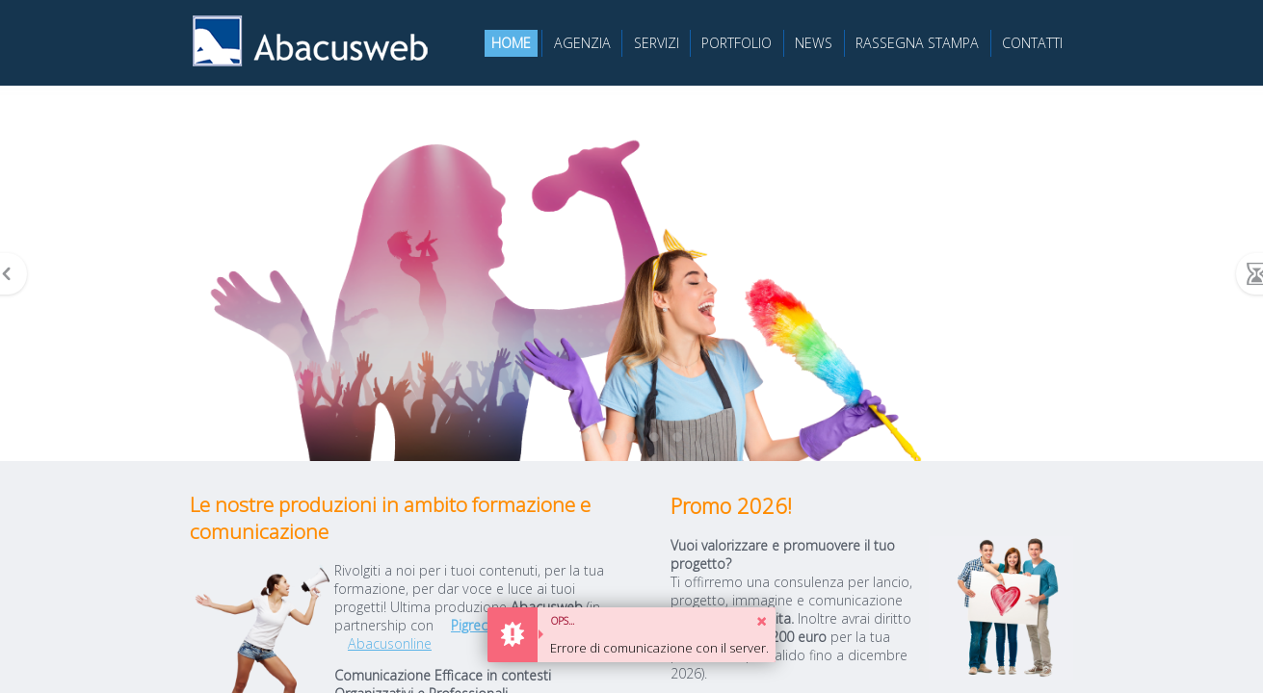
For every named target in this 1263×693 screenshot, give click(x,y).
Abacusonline (390, 643)
